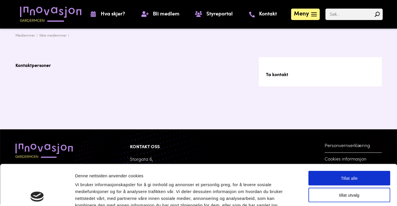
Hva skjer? (113, 14)
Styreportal (219, 14)
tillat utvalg (349, 154)
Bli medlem (166, 14)
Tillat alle (349, 137)
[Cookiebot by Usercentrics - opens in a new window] (37, 195)
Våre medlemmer (52, 35)
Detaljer (297, 194)
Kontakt (268, 14)
